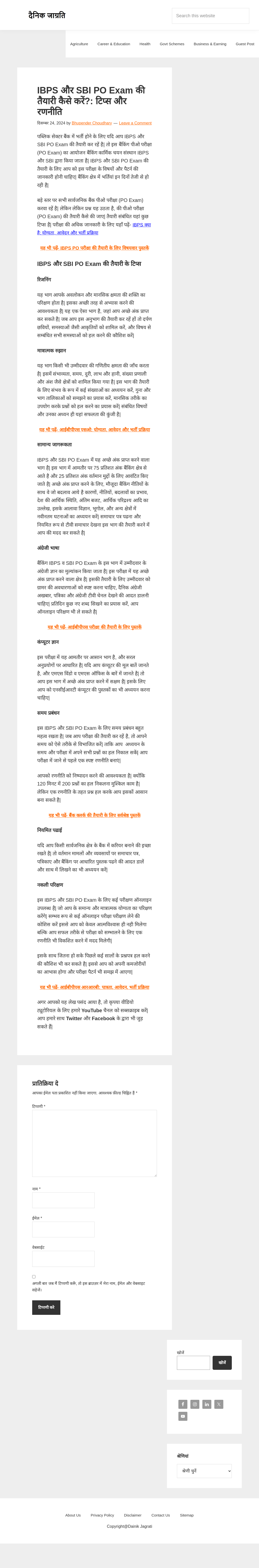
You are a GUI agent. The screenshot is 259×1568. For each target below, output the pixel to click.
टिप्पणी (38, 1131)
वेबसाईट (38, 1272)
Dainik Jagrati (47, 15)
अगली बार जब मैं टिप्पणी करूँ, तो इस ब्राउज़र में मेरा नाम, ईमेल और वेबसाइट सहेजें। (88, 1311)
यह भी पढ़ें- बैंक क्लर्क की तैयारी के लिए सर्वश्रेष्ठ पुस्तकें (94, 831)
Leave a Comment (135, 123)
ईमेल (37, 1243)
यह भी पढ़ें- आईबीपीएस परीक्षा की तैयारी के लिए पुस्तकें (94, 643)
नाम (36, 1213)
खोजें (180, 1377)
